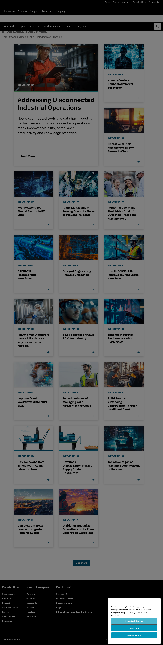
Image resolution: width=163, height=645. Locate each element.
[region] (134, 621)
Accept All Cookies (134, 621)
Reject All (134, 628)
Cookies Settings (134, 635)
